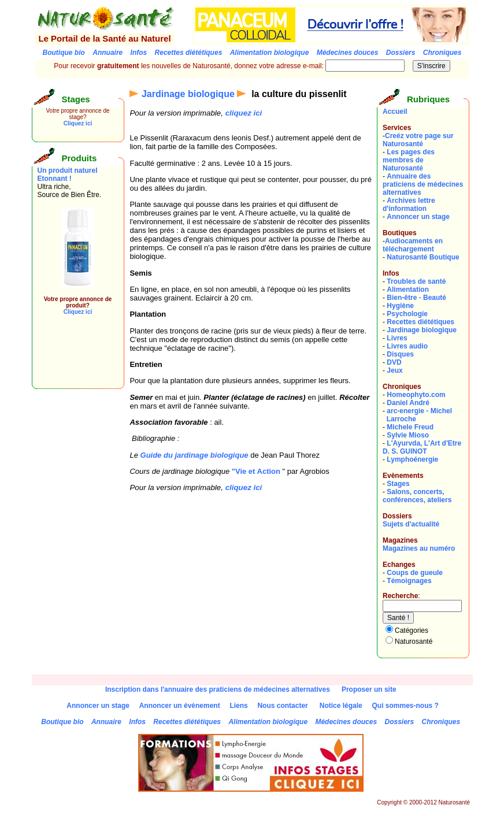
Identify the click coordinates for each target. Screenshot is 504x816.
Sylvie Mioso (408, 435)
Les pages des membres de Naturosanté (409, 160)
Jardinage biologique (188, 94)
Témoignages (409, 581)
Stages (398, 484)
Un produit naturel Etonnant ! (68, 174)
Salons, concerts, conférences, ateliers (417, 496)
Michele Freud (410, 427)
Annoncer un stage (418, 217)
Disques (400, 354)
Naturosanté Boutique (423, 257)
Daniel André (408, 403)
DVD (394, 362)
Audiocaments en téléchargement (413, 245)
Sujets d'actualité (411, 524)
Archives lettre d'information (409, 204)
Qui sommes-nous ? (405, 706)
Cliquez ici (78, 123)
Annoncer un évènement (179, 706)
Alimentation (408, 289)
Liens (238, 706)
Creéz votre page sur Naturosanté (418, 140)
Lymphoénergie (412, 459)
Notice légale (341, 706)
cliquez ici (243, 113)
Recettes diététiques (420, 322)
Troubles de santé (416, 281)
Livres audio (407, 346)
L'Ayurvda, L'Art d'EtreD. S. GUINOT (422, 447)
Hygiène (400, 306)
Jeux (394, 370)
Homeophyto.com (416, 395)
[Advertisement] (72, 357)
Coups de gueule (415, 573)
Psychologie (407, 314)
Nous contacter (282, 706)
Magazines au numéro (419, 548)
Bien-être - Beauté (416, 298)
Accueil (395, 111)
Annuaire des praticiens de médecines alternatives (423, 184)
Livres (397, 338)
